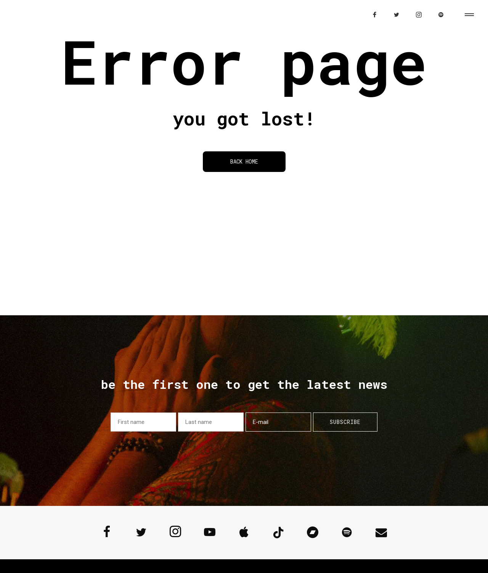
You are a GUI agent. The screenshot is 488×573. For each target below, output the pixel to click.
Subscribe (345, 421)
